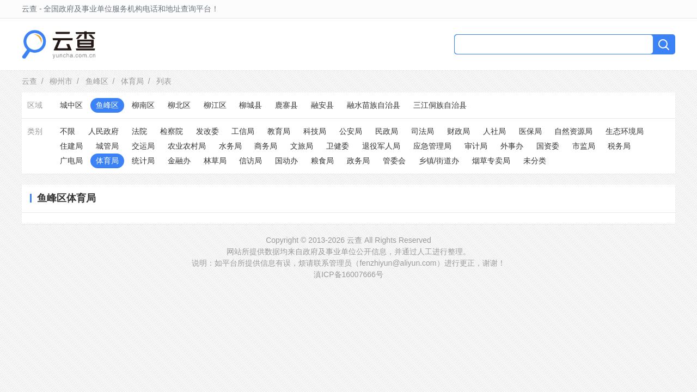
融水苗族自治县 (373, 105)
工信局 (242, 131)
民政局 (386, 131)
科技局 (314, 131)
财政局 (458, 131)
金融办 (179, 160)
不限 (67, 131)
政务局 (358, 160)
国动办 (286, 160)
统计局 (143, 160)
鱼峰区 (96, 81)
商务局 (265, 146)
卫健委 (337, 146)
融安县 (322, 105)
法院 (139, 131)
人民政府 (103, 131)
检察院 (171, 131)
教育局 (278, 131)
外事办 (511, 146)
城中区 (71, 105)
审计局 (475, 146)
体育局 (132, 81)
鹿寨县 (286, 105)
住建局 (71, 146)
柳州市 (61, 81)
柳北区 (179, 105)
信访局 (250, 160)
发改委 (207, 131)
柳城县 (250, 105)
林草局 (215, 160)
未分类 (534, 160)
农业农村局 (187, 146)
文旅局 (301, 146)
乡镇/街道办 (439, 160)
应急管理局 (432, 146)
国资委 (547, 146)
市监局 (583, 146)
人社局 (494, 131)
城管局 (107, 146)
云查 (29, 81)
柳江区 (215, 105)
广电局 (71, 160)
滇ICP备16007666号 (348, 274)
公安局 (350, 131)
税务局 (619, 146)
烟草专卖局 (491, 160)
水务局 (230, 146)
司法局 (422, 131)
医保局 (530, 131)
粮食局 (322, 160)
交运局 (143, 146)
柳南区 (143, 105)
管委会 (394, 160)
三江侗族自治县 (440, 105)
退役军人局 (381, 146)
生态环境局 (625, 131)
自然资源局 (573, 131)
